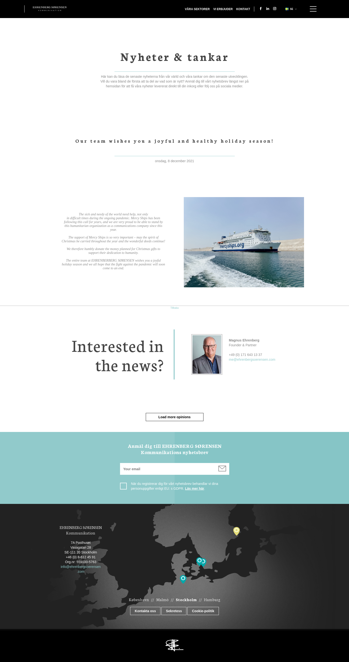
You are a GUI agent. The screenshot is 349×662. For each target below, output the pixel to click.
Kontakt (243, 9)
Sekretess (174, 611)
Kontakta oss (145, 611)
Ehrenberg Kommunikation (50, 8)
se (288, 9)
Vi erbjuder (223, 9)
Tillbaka (174, 308)
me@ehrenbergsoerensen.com (252, 359)
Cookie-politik (203, 611)
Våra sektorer (197, 9)
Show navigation (313, 9)
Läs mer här (194, 488)
